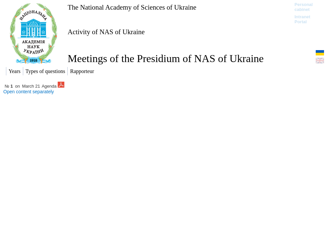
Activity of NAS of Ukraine (106, 32)
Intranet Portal (302, 19)
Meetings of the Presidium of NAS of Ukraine (166, 58)
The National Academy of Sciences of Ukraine (132, 7)
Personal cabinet (303, 7)
